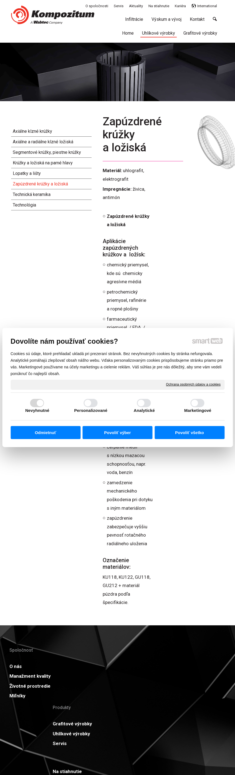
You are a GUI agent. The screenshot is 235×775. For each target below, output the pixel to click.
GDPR (158, 676)
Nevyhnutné (37, 410)
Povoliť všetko (189, 432)
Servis (64, 703)
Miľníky (17, 713)
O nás (15, 666)
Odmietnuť (45, 432)
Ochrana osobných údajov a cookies (193, 384)
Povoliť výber (117, 432)
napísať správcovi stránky (109, 752)
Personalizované (90, 410)
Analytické (144, 410)
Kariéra (113, 694)
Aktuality (162, 666)
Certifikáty (116, 684)
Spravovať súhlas (207, 752)
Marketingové (197, 410)
